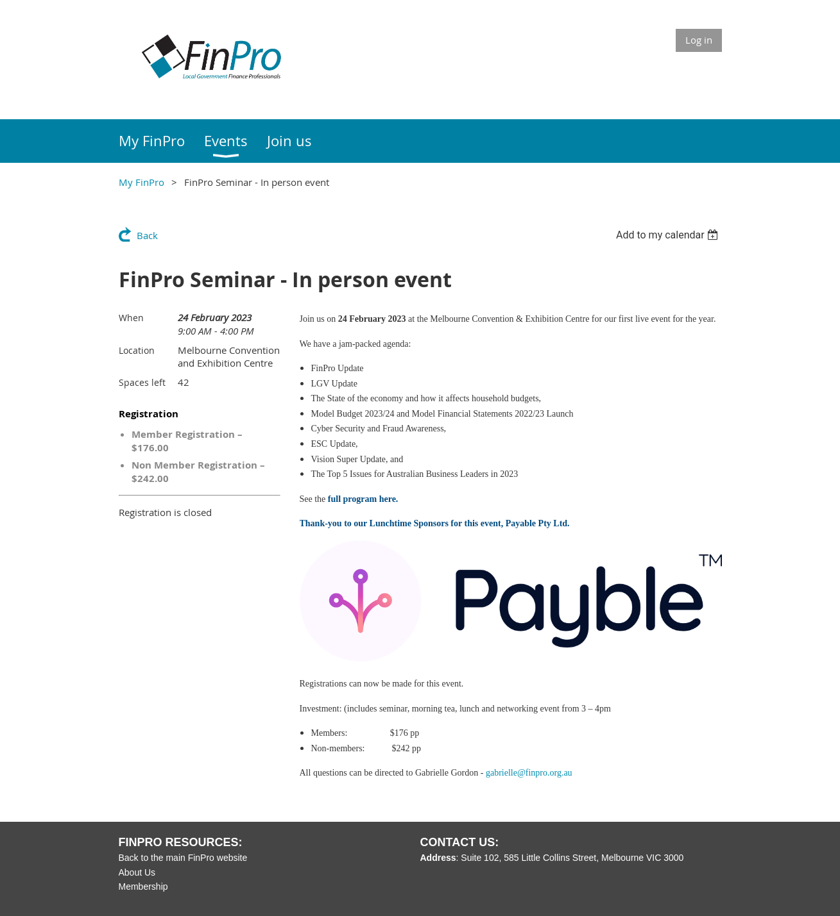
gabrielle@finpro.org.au (529, 773)
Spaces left (142, 382)
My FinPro (141, 182)
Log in (698, 39)
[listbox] (669, 235)
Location (137, 350)
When (131, 318)
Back (147, 235)
